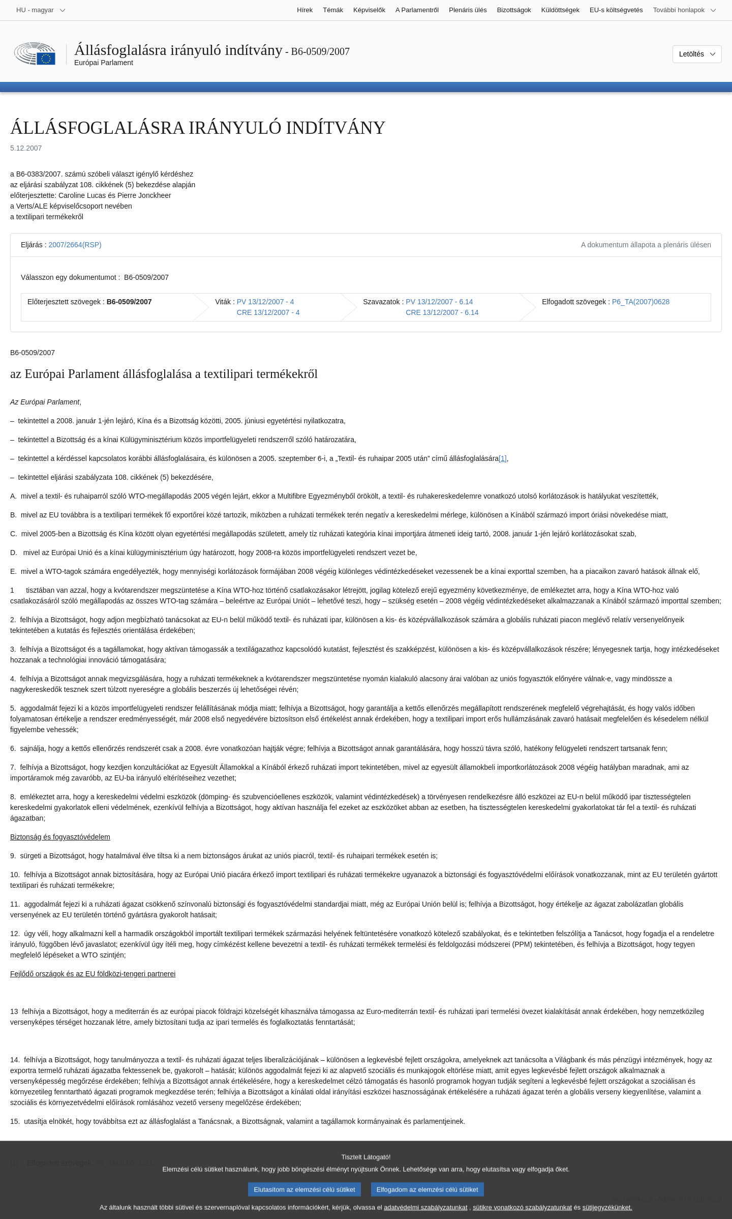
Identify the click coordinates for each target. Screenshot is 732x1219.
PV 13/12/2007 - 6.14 (439, 302)
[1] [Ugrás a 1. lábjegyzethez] (503, 458)
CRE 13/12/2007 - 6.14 (442, 312)
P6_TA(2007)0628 (640, 302)
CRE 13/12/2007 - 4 (268, 312)
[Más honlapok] (685, 10)
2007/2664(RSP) (74, 245)
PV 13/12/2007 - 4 (265, 302)
